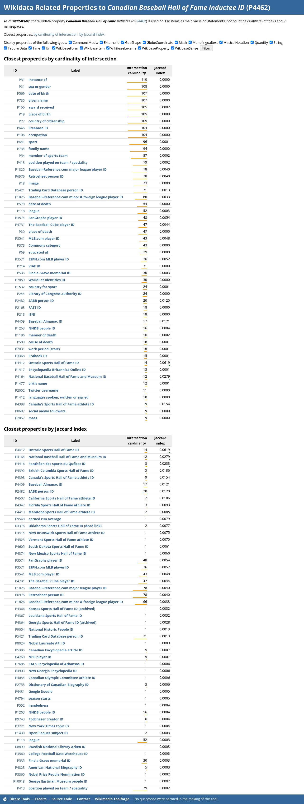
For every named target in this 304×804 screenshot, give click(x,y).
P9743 (20, 719)
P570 (21, 204)
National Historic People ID (50, 629)
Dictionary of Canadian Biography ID (58, 684)
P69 (22, 252)
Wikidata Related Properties (50, 7)
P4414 (20, 532)
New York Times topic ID (48, 726)
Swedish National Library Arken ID (57, 746)
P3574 (20, 217)
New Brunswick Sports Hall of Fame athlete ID (66, 532)
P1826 (20, 197)
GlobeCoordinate (160, 42)
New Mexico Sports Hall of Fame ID (57, 553)
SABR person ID (41, 300)
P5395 (20, 650)
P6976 (20, 176)
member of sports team (48, 155)
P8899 (20, 746)
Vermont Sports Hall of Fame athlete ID (60, 539)
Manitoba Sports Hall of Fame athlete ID (61, 512)
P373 (21, 245)
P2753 (20, 684)
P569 (21, 93)
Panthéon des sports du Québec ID (57, 463)
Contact (83, 799)
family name (38, 148)
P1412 (20, 397)
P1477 (20, 383)
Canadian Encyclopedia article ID (55, 650)
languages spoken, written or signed (58, 397)
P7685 (20, 664)
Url (48, 48)
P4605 (20, 546)
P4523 (20, 539)
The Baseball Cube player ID (51, 224)
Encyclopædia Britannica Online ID (57, 369)
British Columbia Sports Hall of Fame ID (61, 470)
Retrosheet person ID (46, 176)
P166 (21, 107)
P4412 (20, 362)
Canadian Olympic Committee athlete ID (61, 677)
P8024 (20, 643)
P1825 (20, 169)
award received (41, 107)
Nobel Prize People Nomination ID (56, 774)
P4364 (20, 622)
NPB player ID (39, 657)
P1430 (20, 733)
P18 (22, 183)
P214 (21, 266)
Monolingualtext (205, 42)
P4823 (20, 767)
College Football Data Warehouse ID (58, 753)
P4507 (20, 498)
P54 (22, 155)
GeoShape (133, 42)
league (33, 211)
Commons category (44, 245)
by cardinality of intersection (56, 34)
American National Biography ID (55, 767)
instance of (37, 79)
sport (32, 142)
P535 (21, 273)
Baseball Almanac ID (45, 321)
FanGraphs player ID (45, 217)
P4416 (20, 463)
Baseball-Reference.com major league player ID (67, 169)
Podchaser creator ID (45, 719)
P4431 (20, 691)
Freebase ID (38, 128)
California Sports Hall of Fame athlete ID (61, 498)
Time (36, 48)
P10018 (19, 781)
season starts (39, 698)
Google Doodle (40, 691)
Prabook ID (37, 356)
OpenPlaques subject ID (48, 733)
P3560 (20, 753)
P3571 (20, 259)
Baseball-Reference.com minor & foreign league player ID (75, 197)
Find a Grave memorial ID (49, 273)
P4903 (20, 671)
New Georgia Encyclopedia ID (52, 671)
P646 (21, 128)
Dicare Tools (20, 799)
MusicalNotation (236, 42)
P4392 (20, 470)
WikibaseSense (186, 48)
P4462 (141, 21)
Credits (41, 799)
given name (38, 100)
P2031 (20, 349)
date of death (39, 204)
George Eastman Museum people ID (57, 781)
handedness (38, 705)
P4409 (20, 321)
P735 (21, 100)
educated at (38, 252)
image (33, 183)
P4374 (20, 553)
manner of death (42, 335)
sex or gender (39, 86)
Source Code (62, 799)
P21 (22, 86)
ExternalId (111, 42)
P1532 (20, 287)
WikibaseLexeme (123, 48)
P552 (21, 705)
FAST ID (34, 307)
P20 (22, 231)
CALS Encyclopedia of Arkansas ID (56, 664)
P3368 (20, 356)
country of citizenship (46, 121)
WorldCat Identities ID (46, 280)
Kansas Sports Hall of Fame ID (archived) (61, 608)
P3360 (20, 774)
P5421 (20, 190)
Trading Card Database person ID (55, 190)
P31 (22, 79)
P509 (21, 342)
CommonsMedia (85, 42)
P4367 (20, 615)
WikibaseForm (67, 48)
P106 (21, 135)
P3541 (20, 238)
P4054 (20, 677)
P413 (21, 162)
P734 (21, 148)
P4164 (20, 376)
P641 (21, 142)
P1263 (20, 328)
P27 (22, 121)
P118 (21, 211)
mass (32, 418)
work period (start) (44, 349)
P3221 (20, 726)
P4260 (20, 657)
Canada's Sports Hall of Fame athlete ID (61, 404)
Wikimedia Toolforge (112, 799)
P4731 (20, 224)
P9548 (20, 519)
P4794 (20, 698)
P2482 (20, 300)
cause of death (40, 342)
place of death (40, 231)
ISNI (31, 314)
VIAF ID (34, 266)
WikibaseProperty (155, 48)
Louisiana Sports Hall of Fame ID (55, 615)
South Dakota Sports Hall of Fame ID (58, 546)
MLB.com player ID (44, 238)
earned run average (44, 519)
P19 (22, 114)
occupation (37, 135)
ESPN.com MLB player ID (48, 259)
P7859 (20, 280)
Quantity (261, 42)
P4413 (20, 512)
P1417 (20, 369)
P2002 (20, 390)
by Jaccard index (91, 34)
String (278, 42)
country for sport (42, 287)
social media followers (47, 411)
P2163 (20, 307)
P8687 (20, 411)
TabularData (17, 48)
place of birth (39, 114)
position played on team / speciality (58, 162)
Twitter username (43, 390)
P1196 (20, 335)
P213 (21, 314)
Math (183, 42)
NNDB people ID (41, 328)
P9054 (20, 629)
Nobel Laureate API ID (46, 643)
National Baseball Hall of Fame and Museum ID (67, 376)
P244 (21, 293)
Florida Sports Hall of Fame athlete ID (59, 505)
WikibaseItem (94, 48)
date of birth (38, 93)
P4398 (20, 404)
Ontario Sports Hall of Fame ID (53, 362)
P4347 (20, 505)
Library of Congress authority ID (54, 293)
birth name (37, 383)
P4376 (20, 526)
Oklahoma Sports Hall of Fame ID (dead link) (65, 526)
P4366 (20, 608)
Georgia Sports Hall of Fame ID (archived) (62, 622)
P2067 (20, 418)
